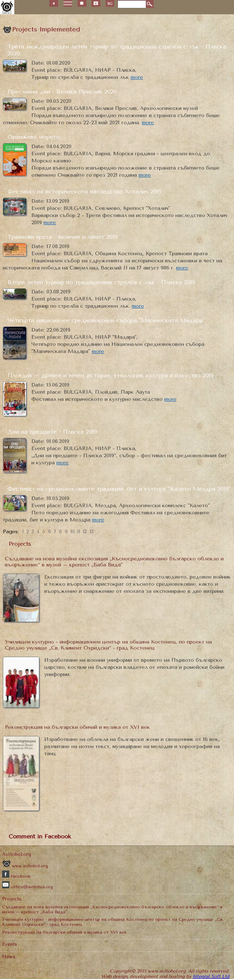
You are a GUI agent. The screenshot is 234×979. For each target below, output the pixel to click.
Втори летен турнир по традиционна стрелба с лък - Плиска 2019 (101, 282)
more (137, 77)
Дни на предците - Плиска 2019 (52, 431)
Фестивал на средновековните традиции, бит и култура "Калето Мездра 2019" (119, 488)
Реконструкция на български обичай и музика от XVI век (77, 727)
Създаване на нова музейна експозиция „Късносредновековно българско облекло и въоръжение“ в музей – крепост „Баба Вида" (114, 562)
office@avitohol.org (27, 886)
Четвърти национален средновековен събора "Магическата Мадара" (106, 320)
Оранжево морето (34, 136)
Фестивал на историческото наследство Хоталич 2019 (84, 191)
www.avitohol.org (25, 865)
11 (78, 531)
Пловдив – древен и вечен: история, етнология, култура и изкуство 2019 (111, 375)
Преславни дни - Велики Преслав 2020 (62, 91)
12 (85, 531)
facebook (16, 876)
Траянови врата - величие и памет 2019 (63, 236)
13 (92, 531)
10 (72, 531)
